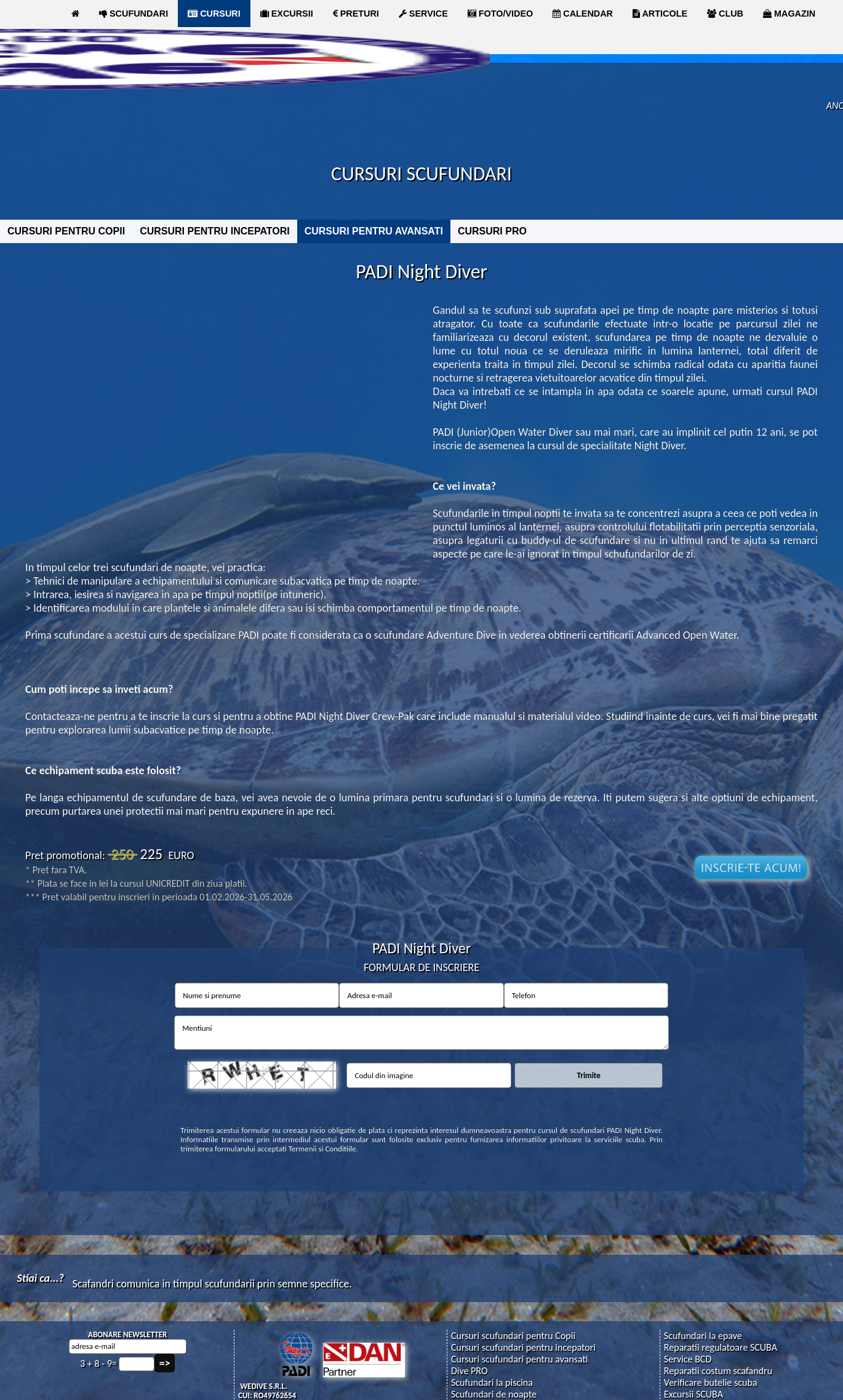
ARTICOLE (660, 13)
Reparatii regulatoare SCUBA (720, 1347)
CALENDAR (583, 13)
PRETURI (356, 13)
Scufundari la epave (703, 1336)
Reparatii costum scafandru (718, 1371)
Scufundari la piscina (492, 1382)
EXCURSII (286, 13)
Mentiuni (421, 1032)
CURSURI (214, 13)
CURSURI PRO (492, 231)
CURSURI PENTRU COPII (66, 231)
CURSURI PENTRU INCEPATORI (215, 231)
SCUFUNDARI (133, 13)
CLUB (725, 13)
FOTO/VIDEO (500, 13)
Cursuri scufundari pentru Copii (513, 1336)
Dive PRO (469, 1371)
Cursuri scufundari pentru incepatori (523, 1347)
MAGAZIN (789, 13)
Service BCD (687, 1359)
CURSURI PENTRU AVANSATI (374, 231)
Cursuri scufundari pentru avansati (519, 1359)
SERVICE (423, 13)
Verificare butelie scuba (710, 1382)
